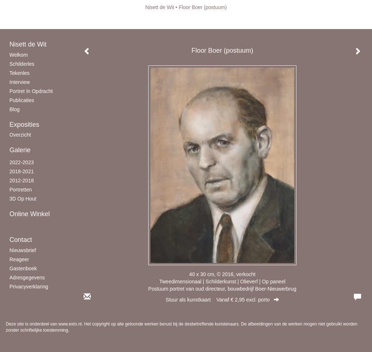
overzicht (20, 135)
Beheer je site (21, 22)
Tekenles (19, 73)
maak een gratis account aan (76, 22)
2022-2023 (21, 162)
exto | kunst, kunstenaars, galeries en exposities (26, 7)
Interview (19, 82)
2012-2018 (21, 180)
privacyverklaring (28, 287)
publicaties (21, 100)
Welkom (18, 55)
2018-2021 (21, 171)
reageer (19, 259)
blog (14, 109)
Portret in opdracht (31, 91)
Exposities (24, 124)
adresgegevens (27, 277)
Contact (20, 239)
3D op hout (22, 199)
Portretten (20, 190)
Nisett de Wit (159, 7)
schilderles (21, 64)
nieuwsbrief (22, 250)
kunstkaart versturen (33, 224)
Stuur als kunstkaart (222, 300)
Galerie (20, 150)
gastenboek (23, 268)
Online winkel (29, 214)
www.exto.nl (70, 324)
